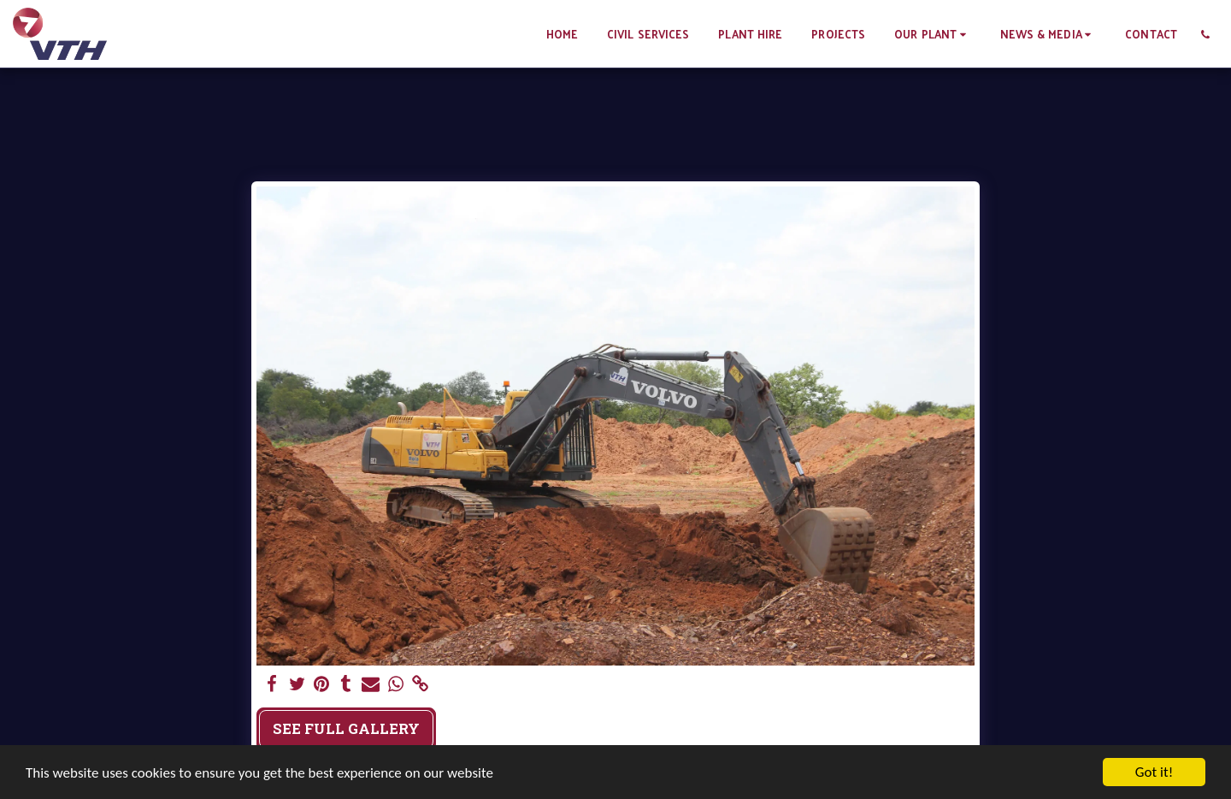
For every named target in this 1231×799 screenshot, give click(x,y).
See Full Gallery (346, 728)
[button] (932, 33)
